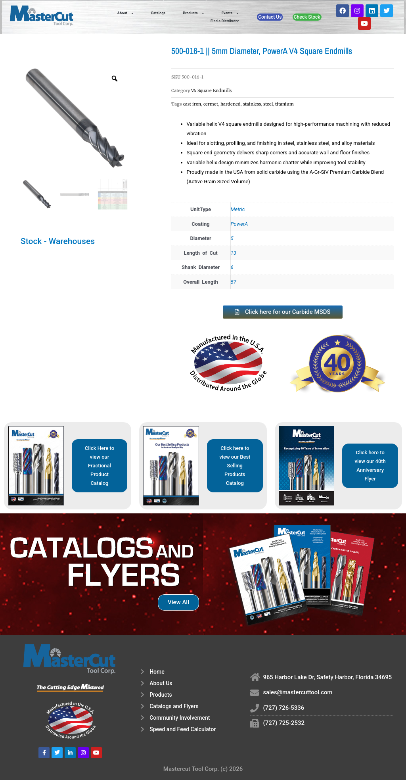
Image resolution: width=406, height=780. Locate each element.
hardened (230, 104)
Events (230, 13)
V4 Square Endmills (211, 90)
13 (233, 253)
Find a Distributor (225, 21)
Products (193, 13)
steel (268, 104)
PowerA (239, 224)
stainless (252, 104)
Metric (238, 209)
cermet (210, 104)
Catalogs (158, 13)
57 (233, 282)
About (125, 13)
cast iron (192, 104)
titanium (284, 104)
